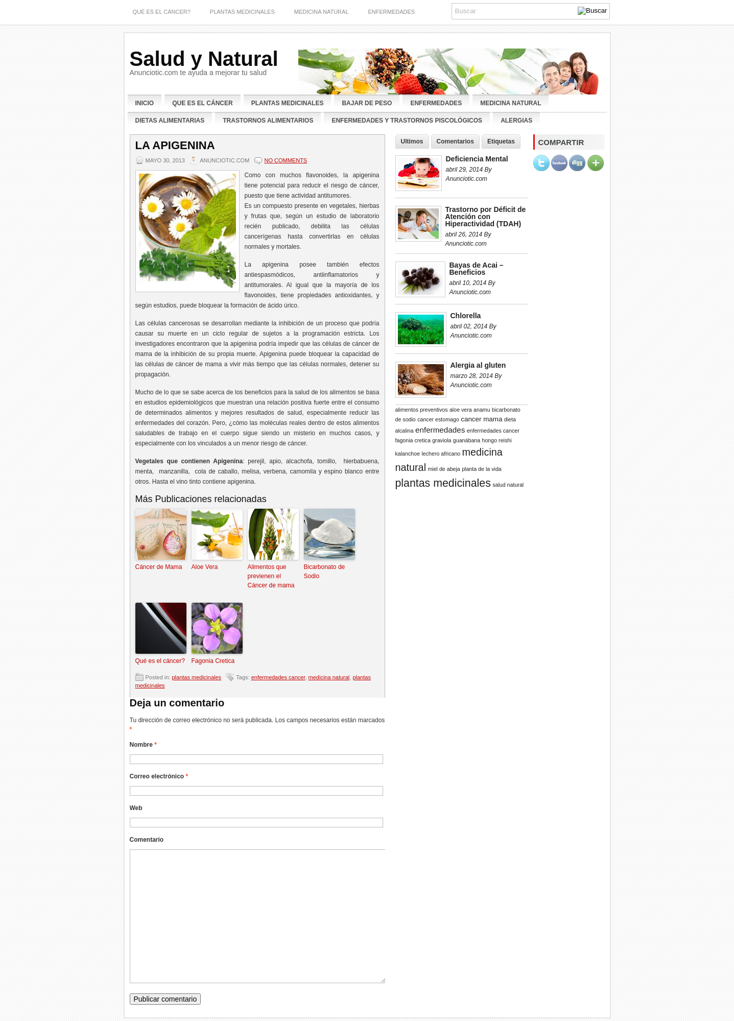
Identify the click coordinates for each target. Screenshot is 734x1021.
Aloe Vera (205, 567)
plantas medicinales (242, 12)
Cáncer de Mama (158, 567)
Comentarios (455, 141)
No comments (285, 160)
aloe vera (460, 410)
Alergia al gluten (478, 365)
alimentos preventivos (421, 410)
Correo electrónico (159, 776)
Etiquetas (501, 141)
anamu (481, 410)
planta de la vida (482, 469)
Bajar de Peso (367, 103)
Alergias (516, 120)
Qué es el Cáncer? (162, 12)
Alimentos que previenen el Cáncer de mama (271, 576)
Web (136, 808)
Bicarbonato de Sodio (324, 571)
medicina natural (329, 677)
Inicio (144, 103)
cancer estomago (438, 419)
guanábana (466, 440)
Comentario (147, 839)
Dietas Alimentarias (170, 120)
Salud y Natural (204, 59)
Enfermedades (436, 103)
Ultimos (412, 141)
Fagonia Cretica (213, 660)
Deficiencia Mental (477, 159)
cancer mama (481, 419)
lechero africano (440, 453)
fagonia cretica (413, 440)
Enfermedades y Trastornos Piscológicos (407, 120)
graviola (441, 440)
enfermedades (391, 12)
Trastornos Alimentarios (268, 120)
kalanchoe (407, 453)
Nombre (143, 744)
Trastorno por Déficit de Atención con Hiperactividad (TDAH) (485, 216)
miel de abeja (444, 469)
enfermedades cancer (278, 677)
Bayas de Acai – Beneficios (476, 268)
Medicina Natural (321, 12)
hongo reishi (497, 440)
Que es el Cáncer (202, 103)
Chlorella (466, 316)
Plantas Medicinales (287, 103)
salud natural (508, 485)
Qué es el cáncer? (160, 660)
